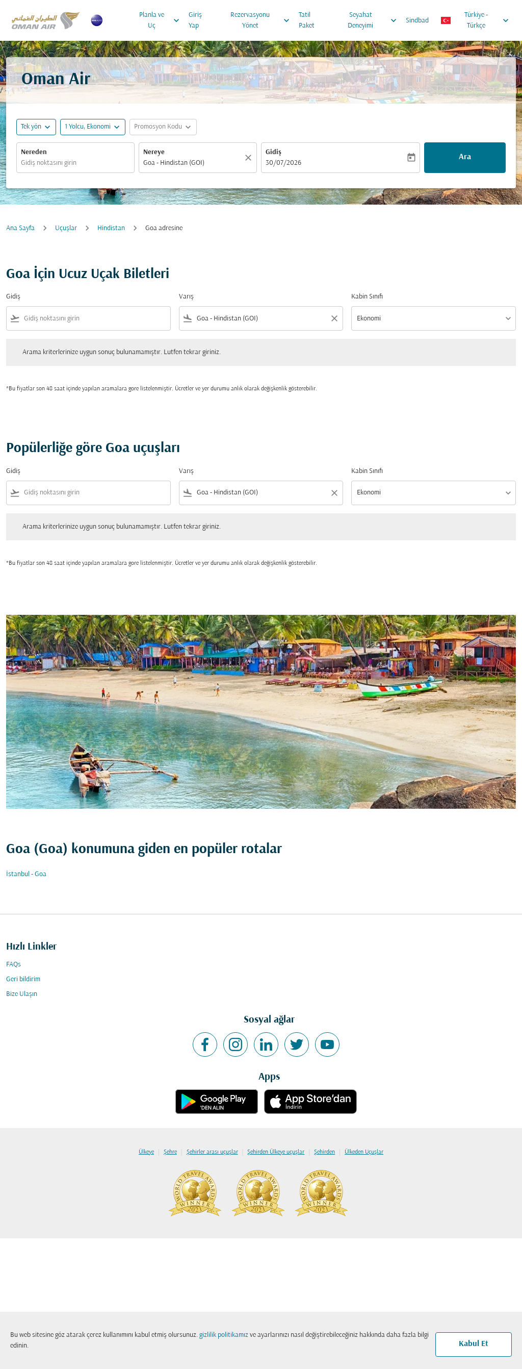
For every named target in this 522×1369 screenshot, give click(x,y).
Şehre (170, 1152)
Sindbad (417, 20)
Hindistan (111, 228)
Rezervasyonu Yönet (262, 20)
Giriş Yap (195, 20)
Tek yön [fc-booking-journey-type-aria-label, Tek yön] (31, 127)
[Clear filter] (334, 318)
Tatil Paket (307, 20)
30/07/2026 (283, 163)
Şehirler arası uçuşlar (212, 1152)
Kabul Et (473, 1344)
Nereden (34, 152)
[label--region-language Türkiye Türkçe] (475, 20)
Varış (186, 297)
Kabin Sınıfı (367, 297)
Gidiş (273, 152)
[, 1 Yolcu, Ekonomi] (88, 126)
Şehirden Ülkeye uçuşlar (275, 1152)
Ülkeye (146, 1152)
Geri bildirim (23, 979)
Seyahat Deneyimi (375, 20)
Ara (465, 157)
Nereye (154, 152)
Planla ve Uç (162, 20)
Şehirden (324, 1152)
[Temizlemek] (249, 157)
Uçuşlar (66, 228)
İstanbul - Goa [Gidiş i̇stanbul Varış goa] (26, 874)
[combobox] (75, 163)
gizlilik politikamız (223, 1335)
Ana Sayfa (20, 228)
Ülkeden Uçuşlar (364, 1152)
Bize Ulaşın (21, 994)
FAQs (13, 964)
